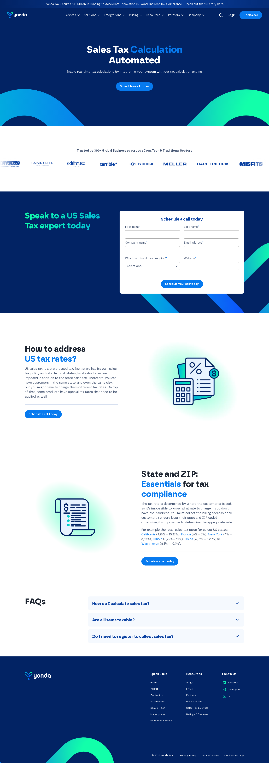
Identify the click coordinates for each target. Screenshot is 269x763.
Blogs (189, 682)
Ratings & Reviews (197, 714)
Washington (150, 544)
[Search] (221, 15)
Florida (186, 534)
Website (190, 258)
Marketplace (157, 714)
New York (215, 534)
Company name (136, 242)
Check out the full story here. (204, 4)
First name (133, 226)
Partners (191, 695)
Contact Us (156, 695)
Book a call (251, 15)
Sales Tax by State (197, 707)
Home (153, 682)
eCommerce (157, 701)
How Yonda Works (161, 720)
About (154, 688)
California (148, 534)
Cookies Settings (234, 755)
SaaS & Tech (157, 707)
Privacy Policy (188, 755)
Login (231, 15)
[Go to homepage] (17, 15)
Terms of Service (210, 755)
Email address (193, 242)
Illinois (157, 539)
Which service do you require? (146, 258)
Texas (188, 539)
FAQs (189, 688)
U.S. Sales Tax (194, 701)
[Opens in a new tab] (230, 682)
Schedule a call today (134, 86)
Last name (191, 226)
